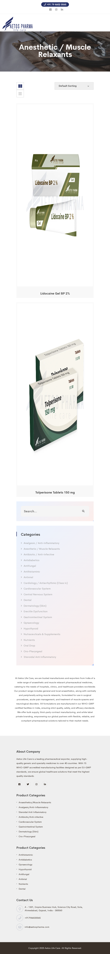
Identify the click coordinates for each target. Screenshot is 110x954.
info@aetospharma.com (37, 926)
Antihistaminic (32, 571)
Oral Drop (29, 645)
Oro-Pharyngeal (33, 651)
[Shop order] (74, 86)
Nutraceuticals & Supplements (42, 634)
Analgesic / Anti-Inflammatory (41, 543)
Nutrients (29, 640)
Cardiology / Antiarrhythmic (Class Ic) (46, 583)
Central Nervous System (38, 594)
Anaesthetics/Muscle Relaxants (35, 802)
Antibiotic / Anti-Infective (39, 554)
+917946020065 (33, 917)
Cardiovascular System (37, 588)
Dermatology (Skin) (35, 605)
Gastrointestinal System (38, 617)
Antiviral (28, 577)
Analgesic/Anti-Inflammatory (33, 807)
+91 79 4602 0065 (55, 4)
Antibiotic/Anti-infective (31, 816)
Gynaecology (31, 622)
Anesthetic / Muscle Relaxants (42, 548)
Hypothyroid (31, 628)
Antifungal (30, 565)
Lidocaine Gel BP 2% (55, 293)
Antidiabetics (31, 560)
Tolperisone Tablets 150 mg (55, 492)
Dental (28, 600)
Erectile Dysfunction (35, 611)
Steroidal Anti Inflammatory (40, 657)
